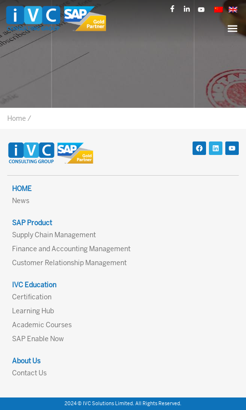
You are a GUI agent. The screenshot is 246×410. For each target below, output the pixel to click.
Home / (19, 118)
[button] (232, 28)
